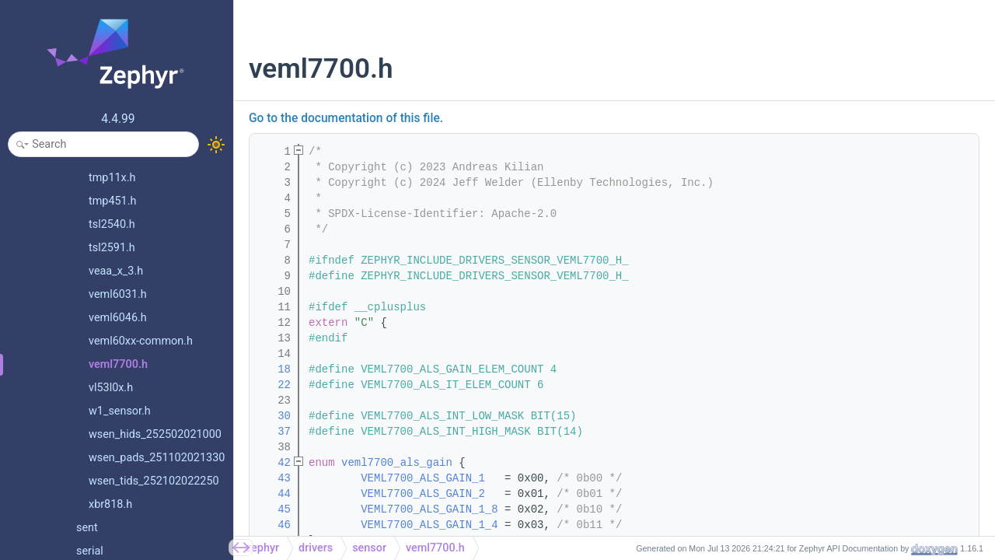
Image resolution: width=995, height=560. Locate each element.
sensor (369, 548)
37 (274, 431)
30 (274, 416)
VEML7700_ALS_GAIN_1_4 (429, 525)
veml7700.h (435, 548)
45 (274, 509)
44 (274, 494)
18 (274, 369)
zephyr (262, 548)
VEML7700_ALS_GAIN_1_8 (429, 509)
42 (274, 463)
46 (274, 525)
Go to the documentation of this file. (346, 118)
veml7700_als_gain (396, 463)
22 (274, 385)
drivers (315, 548)
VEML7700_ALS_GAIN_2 (423, 494)
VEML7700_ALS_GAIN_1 (423, 478)
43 (274, 478)
